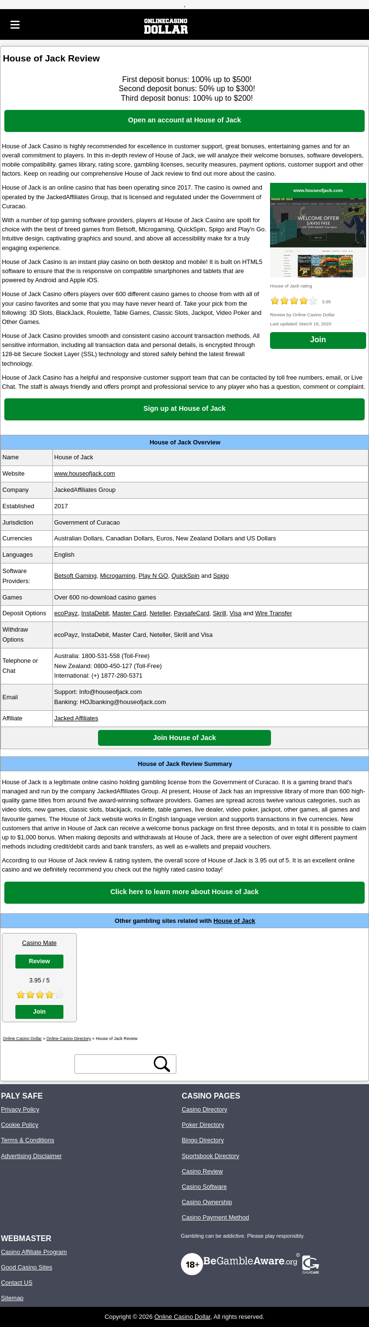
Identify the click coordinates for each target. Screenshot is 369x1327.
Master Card (129, 613)
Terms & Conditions (27, 1140)
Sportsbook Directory (210, 1156)
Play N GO (153, 575)
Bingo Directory (202, 1140)
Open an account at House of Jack (184, 120)
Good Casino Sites (26, 1267)
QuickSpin (185, 575)
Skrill (219, 613)
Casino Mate (39, 942)
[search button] (162, 1064)
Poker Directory (203, 1124)
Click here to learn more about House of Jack (185, 892)
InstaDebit (95, 613)
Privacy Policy (20, 1109)
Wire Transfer (273, 613)
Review (39, 961)
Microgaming (117, 575)
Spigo (221, 575)
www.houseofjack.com (318, 190)
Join (318, 339)
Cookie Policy (19, 1124)
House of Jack (234, 920)
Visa (236, 613)
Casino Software (204, 1186)
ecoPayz (66, 613)
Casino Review (202, 1171)
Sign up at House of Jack (184, 408)
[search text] (114, 1063)
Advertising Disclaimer (31, 1156)
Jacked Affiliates (76, 718)
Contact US (16, 1282)
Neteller (159, 613)
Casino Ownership (207, 1202)
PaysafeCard (191, 613)
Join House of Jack (184, 737)
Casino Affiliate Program (34, 1251)
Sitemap (12, 1298)
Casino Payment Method (215, 1217)
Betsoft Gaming (75, 575)
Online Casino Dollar (182, 1316)
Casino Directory (204, 1109)
